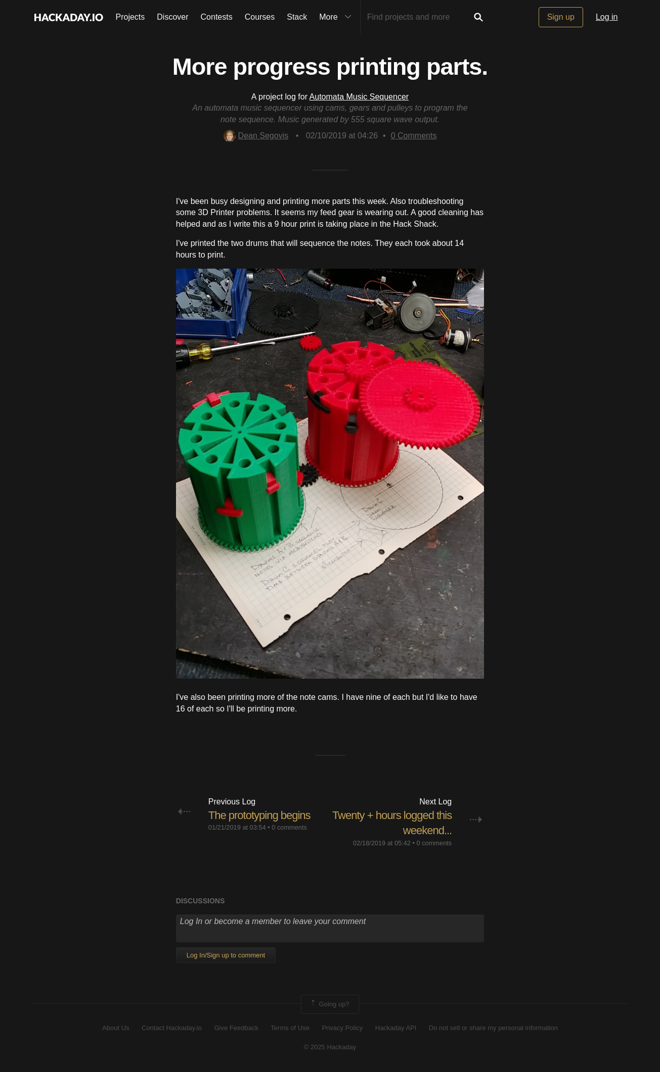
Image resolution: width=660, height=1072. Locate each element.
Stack (297, 17)
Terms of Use (290, 1028)
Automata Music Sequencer (359, 96)
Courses (260, 17)
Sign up (561, 17)
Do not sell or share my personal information (493, 1028)
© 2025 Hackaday (330, 1047)
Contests (217, 17)
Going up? (329, 1004)
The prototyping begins (259, 815)
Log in (607, 17)
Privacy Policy (342, 1028)
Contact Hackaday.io (172, 1028)
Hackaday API (396, 1028)
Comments (414, 135)
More (337, 17)
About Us (115, 1028)
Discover (172, 17)
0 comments (289, 827)
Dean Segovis (256, 135)
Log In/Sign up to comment (226, 955)
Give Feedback (236, 1028)
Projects (130, 17)
